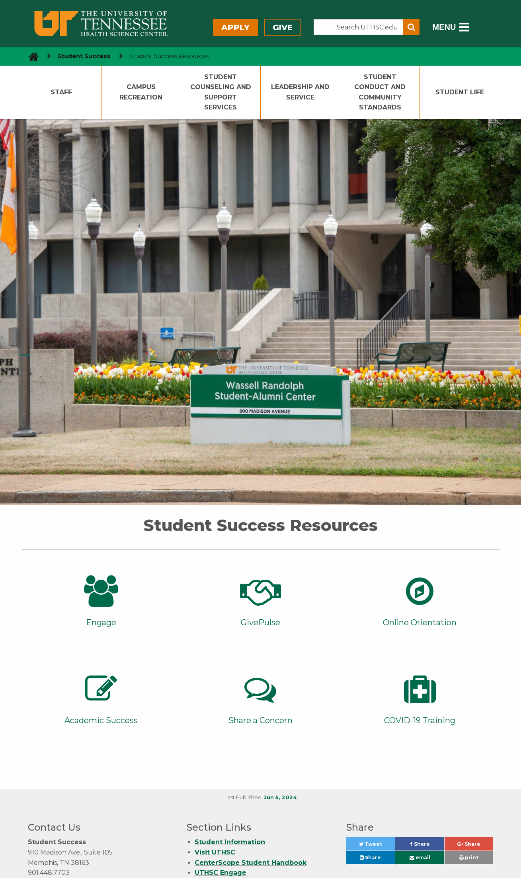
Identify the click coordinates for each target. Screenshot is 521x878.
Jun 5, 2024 (280, 797)
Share (427, 846)
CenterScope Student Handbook (250, 862)
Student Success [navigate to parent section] (84, 56)
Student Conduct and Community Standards (380, 92)
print (468, 857)
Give (283, 27)
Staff (61, 92)
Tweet (377, 846)
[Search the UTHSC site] (359, 27)
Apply (235, 27)
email (420, 857)
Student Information (230, 842)
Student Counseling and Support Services (220, 92)
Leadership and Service (300, 92)
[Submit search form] (411, 27)
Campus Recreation (140, 92)
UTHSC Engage (220, 872)
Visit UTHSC (215, 852)
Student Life (459, 92)
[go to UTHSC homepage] (30, 56)
